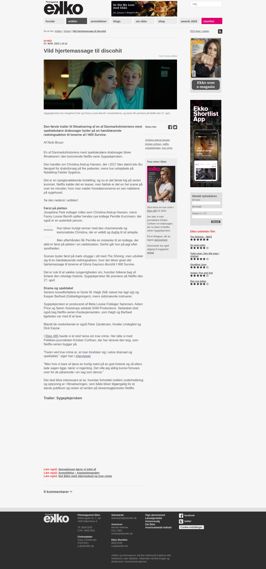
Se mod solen (197, 245)
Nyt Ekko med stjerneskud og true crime (85, 476)
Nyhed (67, 31)
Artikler (58, 31)
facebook (187, 515)
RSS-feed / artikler (199, 31)
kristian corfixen (153, 144)
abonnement (160, 240)
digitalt (150, 252)
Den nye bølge (198, 281)
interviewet (83, 356)
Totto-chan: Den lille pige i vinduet (204, 255)
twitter (185, 521)
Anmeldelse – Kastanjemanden (78, 472)
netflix (166, 144)
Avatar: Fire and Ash (201, 273)
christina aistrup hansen (157, 140)
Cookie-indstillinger (191, 527)
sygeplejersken (153, 148)
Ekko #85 (51, 336)
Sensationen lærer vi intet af (77, 469)
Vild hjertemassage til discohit (89, 31)
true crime (167, 148)
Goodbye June (198, 264)
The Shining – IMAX (201, 237)
